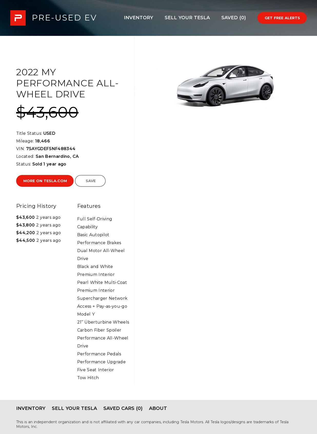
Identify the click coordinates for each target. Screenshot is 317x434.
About (158, 408)
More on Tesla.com (45, 181)
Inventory (138, 17)
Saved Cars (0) (123, 408)
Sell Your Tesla (187, 17)
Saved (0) (233, 17)
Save (91, 181)
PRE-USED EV (53, 18)
